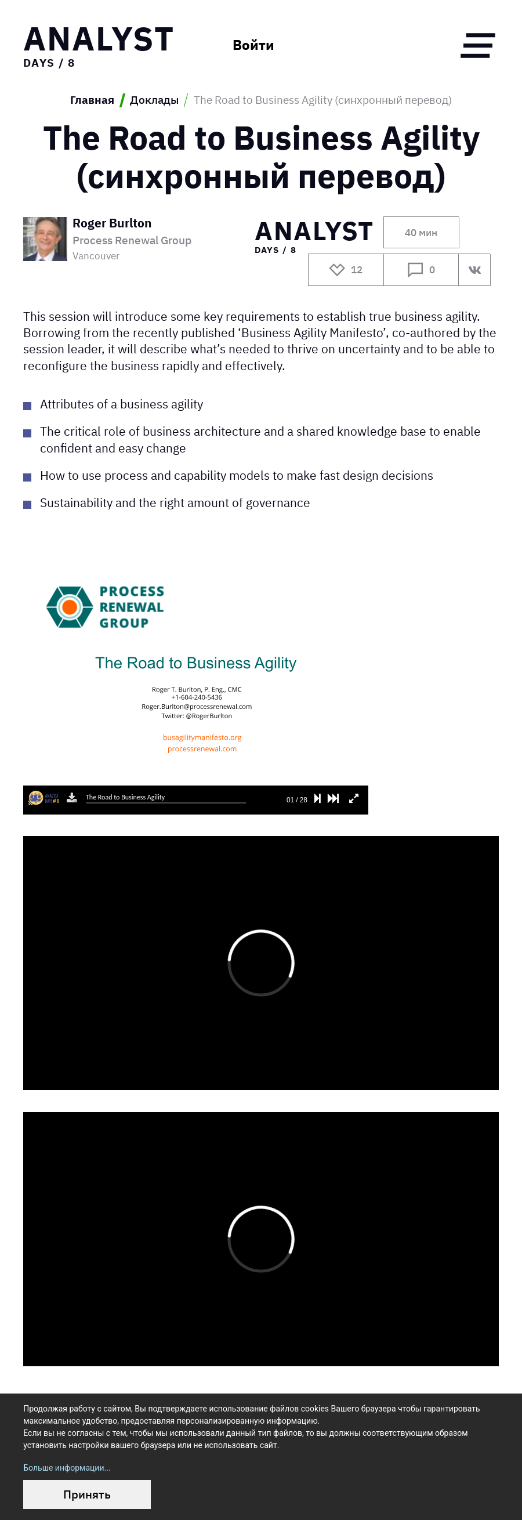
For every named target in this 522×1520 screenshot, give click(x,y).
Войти (253, 45)
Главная (92, 100)
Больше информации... (66, 1467)
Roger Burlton (112, 224)
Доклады (154, 100)
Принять (87, 1494)
